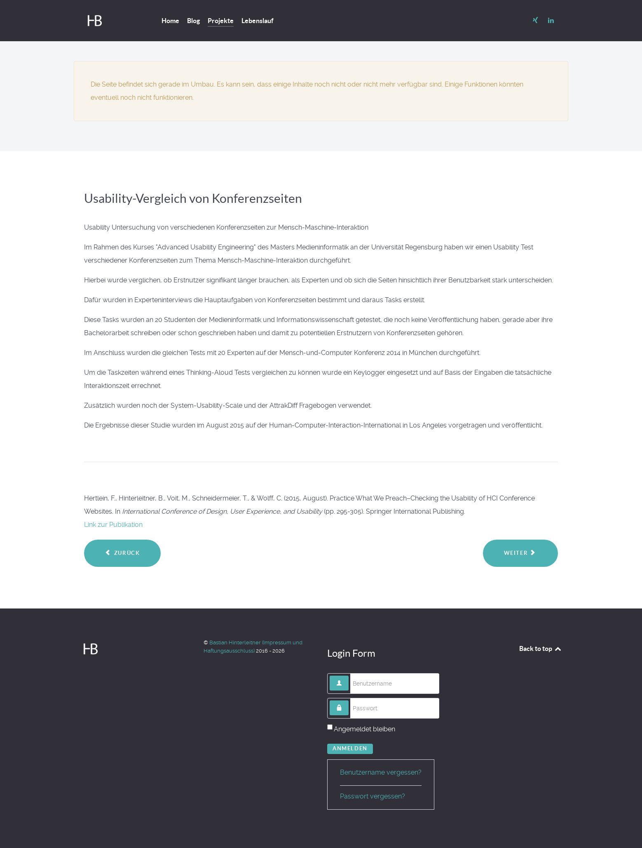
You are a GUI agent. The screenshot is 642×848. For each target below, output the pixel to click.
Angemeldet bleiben (364, 729)
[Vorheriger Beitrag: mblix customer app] (122, 553)
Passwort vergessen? (372, 796)
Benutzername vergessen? (381, 772)
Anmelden (350, 748)
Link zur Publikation (113, 525)
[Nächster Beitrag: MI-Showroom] (520, 553)
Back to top (540, 648)
